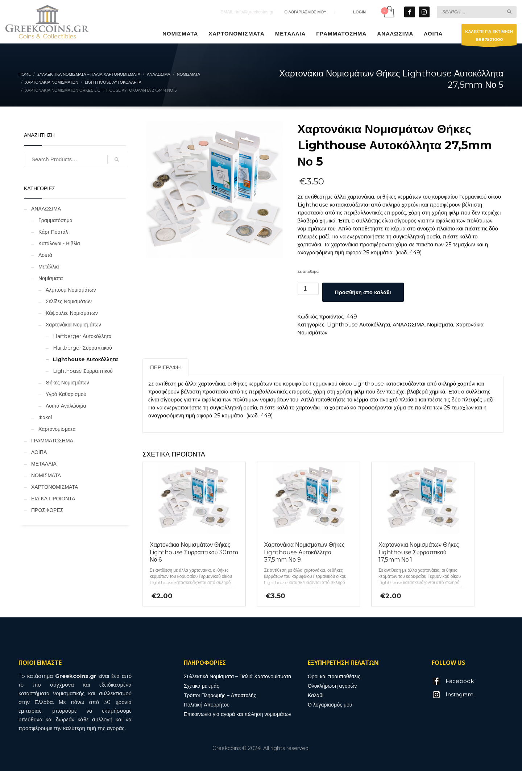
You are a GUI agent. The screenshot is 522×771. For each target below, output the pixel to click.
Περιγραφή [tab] (165, 367)
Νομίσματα (440, 324)
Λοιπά (45, 255)
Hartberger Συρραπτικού (82, 348)
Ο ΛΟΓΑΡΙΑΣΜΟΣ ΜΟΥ (305, 12)
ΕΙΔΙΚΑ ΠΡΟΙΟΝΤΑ (53, 498)
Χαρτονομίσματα (57, 429)
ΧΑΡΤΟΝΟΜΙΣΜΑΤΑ (54, 487)
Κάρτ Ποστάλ (53, 232)
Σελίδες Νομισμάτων (69, 301)
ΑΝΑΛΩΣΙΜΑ (408, 324)
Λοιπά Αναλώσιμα (66, 406)
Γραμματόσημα (55, 220)
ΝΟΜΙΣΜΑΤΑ (46, 475)
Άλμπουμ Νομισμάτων (71, 290)
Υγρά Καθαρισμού (66, 394)
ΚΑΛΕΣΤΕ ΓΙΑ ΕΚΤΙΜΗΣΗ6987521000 (489, 37)
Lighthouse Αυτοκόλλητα (358, 324)
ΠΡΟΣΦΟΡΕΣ (47, 510)
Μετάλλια (48, 266)
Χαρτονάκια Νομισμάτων (73, 324)
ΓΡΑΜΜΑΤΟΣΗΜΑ (52, 440)
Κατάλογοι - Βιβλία (59, 243)
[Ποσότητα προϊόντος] (308, 289)
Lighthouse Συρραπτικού (83, 371)
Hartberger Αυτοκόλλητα (82, 336)
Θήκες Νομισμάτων (67, 382)
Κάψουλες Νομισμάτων (72, 313)
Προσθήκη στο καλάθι (363, 292)
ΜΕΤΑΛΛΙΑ (44, 463)
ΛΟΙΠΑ (39, 452)
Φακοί (45, 417)
